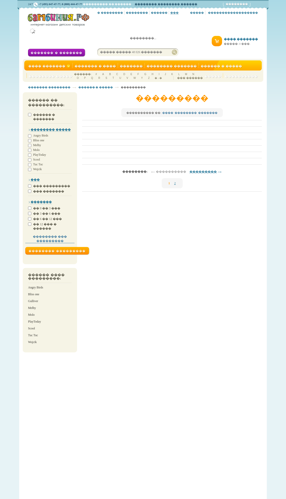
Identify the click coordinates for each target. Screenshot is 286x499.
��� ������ (190, 77)
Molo (36, 150)
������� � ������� (56, 53)
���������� (241, 76)
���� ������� (49, 66)
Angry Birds (40, 136)
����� (197, 12)
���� (167, 112)
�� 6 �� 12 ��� (47, 219)
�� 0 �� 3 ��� (46, 208)
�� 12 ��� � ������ (45, 226)
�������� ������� (172, 66)
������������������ (233, 12)
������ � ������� (44, 117)
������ (159, 12)
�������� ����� (50, 76)
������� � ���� (95, 66)
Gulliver (33, 301)
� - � (158, 78)
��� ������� (48, 191)
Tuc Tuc (38, 164)
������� (131, 66)
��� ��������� (51, 186)
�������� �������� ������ (166, 4)
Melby (37, 145)
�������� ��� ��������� (50, 239)
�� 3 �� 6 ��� (46, 213)
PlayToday (39, 155)
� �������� (110, 12)
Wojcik (37, 169)
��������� (203, 171)
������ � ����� (221, 66)
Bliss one (38, 140)
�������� (137, 12)
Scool (36, 160)
